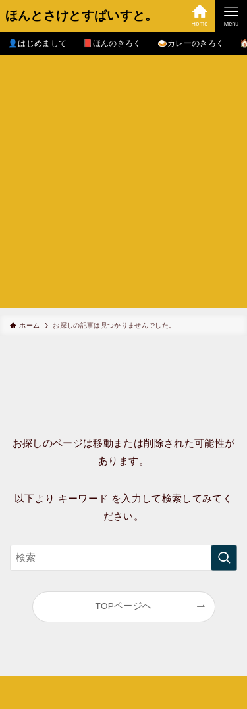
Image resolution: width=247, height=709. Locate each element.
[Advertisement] (123, 185)
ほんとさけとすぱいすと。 (81, 16)
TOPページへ (124, 606)
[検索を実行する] (224, 558)
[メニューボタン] (231, 16)
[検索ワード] (123, 558)
